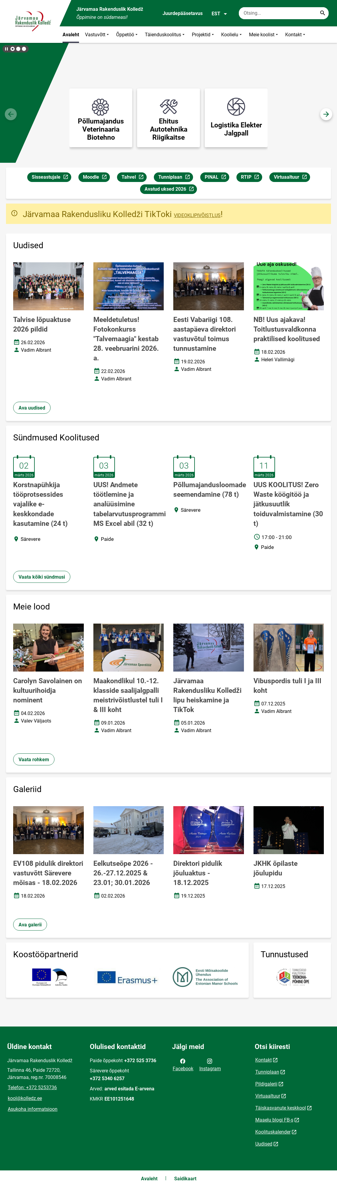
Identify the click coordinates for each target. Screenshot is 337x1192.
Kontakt (295, 34)
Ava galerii (30, 925)
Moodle (96, 178)
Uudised (263, 1144)
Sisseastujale (51, 178)
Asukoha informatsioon (32, 1109)
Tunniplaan (175, 178)
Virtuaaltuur (292, 178)
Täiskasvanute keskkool (280, 1108)
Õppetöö (127, 34)
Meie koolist (264, 34)
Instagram (210, 1064)
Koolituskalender (273, 1132)
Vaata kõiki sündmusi (42, 577)
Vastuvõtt (97, 34)
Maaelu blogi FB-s (274, 1120)
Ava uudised (32, 408)
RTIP (251, 178)
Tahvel (134, 178)
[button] (12, 49)
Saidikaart (185, 1179)
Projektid (203, 34)
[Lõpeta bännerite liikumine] (6, 48)
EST (219, 13)
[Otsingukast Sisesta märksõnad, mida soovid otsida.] (284, 13)
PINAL (216, 178)
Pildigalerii (266, 1084)
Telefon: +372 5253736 (32, 1087)
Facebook (183, 1064)
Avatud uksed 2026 (170, 190)
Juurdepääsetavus (183, 13)
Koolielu (232, 34)
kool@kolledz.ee (25, 1098)
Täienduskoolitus (165, 34)
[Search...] (323, 13)
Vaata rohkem (34, 759)
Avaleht (71, 34)
